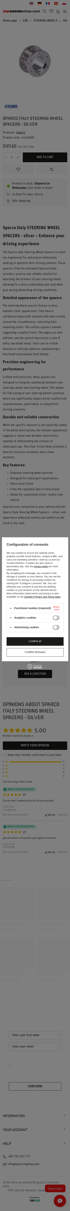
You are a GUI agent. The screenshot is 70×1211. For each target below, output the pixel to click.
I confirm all (35, 641)
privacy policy (41, 566)
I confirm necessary (35, 652)
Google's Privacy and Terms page (42, 596)
